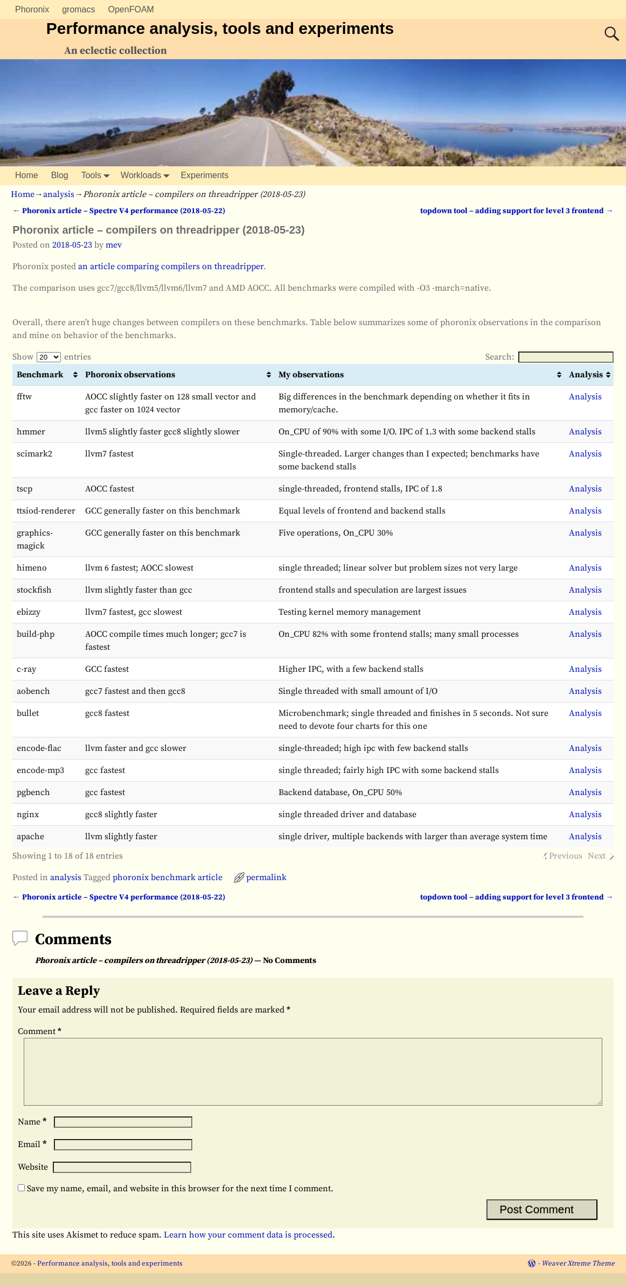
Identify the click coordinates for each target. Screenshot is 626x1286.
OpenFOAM (131, 9)
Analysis (585, 396)
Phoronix (32, 9)
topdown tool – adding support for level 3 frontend (516, 211)
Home (26, 175)
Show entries (51, 357)
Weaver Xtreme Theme (578, 1276)
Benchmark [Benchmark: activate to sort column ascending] (40, 374)
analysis (58, 194)
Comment (41, 1031)
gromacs (78, 9)
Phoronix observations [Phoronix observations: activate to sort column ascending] (130, 374)
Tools (97, 175)
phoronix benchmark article (167, 877)
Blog (59, 175)
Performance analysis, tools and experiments (220, 28)
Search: (549, 357)
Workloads (147, 175)
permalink (266, 877)
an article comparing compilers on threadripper (170, 266)
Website (33, 1180)
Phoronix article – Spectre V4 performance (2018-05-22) (118, 211)
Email (33, 1157)
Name (33, 1134)
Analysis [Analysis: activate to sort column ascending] (586, 374)
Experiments (204, 175)
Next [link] (597, 856)
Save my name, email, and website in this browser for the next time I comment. (180, 1201)
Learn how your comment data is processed (248, 1247)
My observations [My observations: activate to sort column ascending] (311, 374)
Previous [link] (565, 856)
